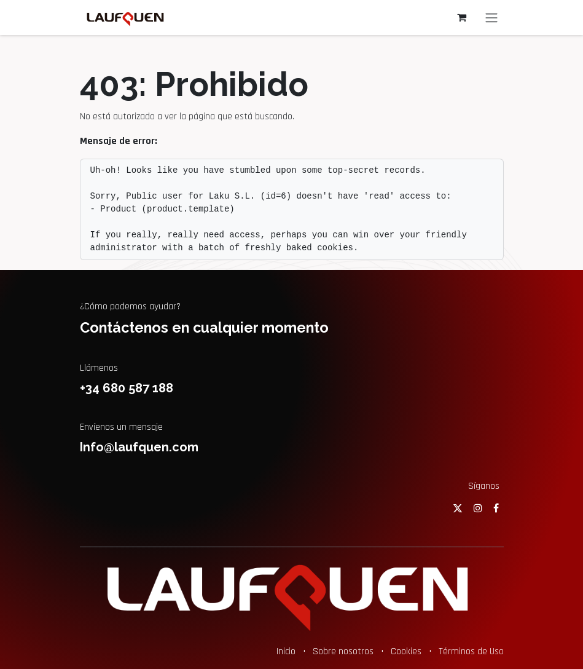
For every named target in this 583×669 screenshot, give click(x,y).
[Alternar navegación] (491, 17)
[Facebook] (496, 508)
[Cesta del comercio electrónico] (462, 17)
